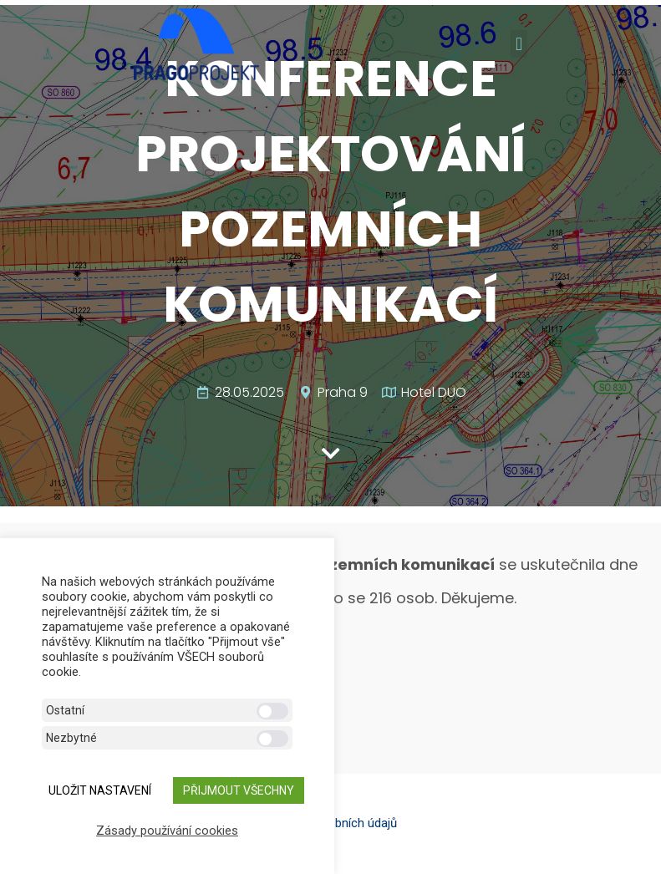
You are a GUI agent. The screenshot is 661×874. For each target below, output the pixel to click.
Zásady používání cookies (167, 830)
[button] (518, 44)
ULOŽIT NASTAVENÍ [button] (99, 790)
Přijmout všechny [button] (238, 790)
